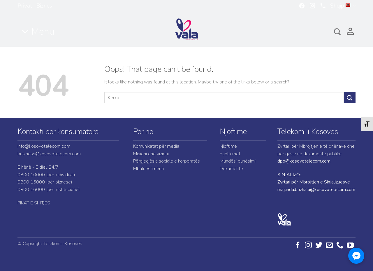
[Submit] (350, 97)
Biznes (44, 6)
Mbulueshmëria (148, 168)
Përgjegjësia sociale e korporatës (166, 161)
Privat (24, 6)
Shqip (343, 6)
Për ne (143, 131)
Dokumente (231, 168)
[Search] (337, 32)
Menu (42, 31)
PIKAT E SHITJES (33, 203)
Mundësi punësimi (238, 161)
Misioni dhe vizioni (151, 154)
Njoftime (233, 131)
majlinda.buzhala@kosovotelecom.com (316, 189)
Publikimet (230, 154)
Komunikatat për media (156, 146)
